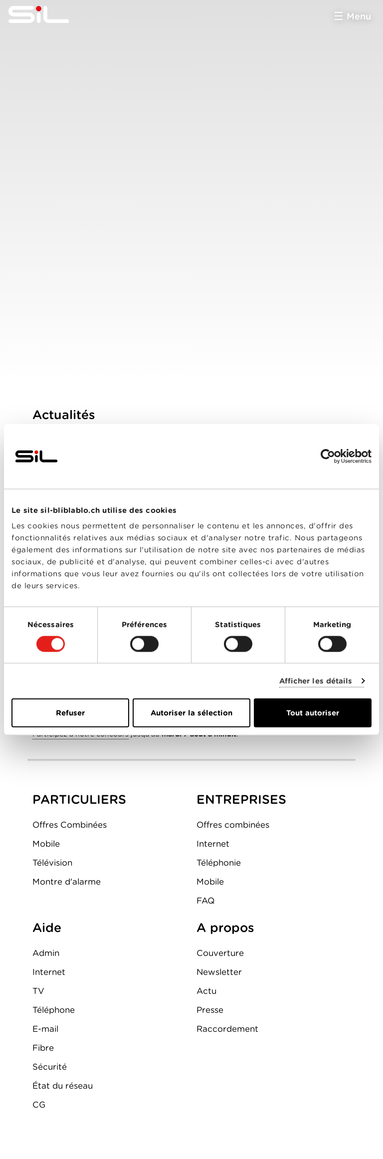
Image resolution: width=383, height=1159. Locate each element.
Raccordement (227, 1029)
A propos (225, 927)
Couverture (220, 953)
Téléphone (53, 1010)
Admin (45, 953)
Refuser (70, 712)
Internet (212, 844)
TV (38, 991)
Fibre (43, 1048)
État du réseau (62, 1086)
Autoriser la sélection (191, 712)
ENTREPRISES (241, 799)
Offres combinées (232, 825)
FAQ (205, 901)
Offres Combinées (69, 825)
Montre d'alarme (66, 882)
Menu (359, 16)
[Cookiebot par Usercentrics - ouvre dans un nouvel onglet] (328, 456)
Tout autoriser (312, 712)
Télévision (52, 863)
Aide (46, 927)
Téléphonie (218, 863)
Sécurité (49, 1067)
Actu (206, 991)
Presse (209, 1010)
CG (38, 1105)
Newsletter (219, 972)
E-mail (45, 1029)
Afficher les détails (316, 680)
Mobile (46, 844)
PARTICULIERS (79, 799)
